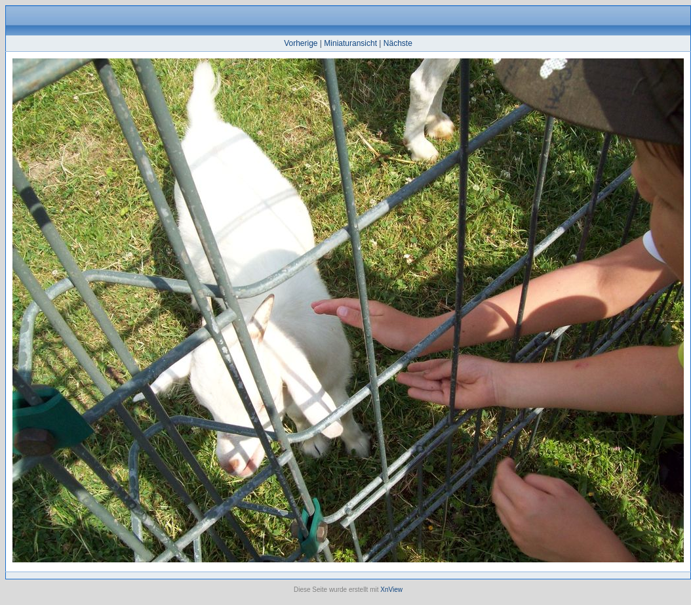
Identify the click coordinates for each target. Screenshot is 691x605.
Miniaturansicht (350, 43)
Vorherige (300, 43)
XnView (391, 589)
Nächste (398, 43)
